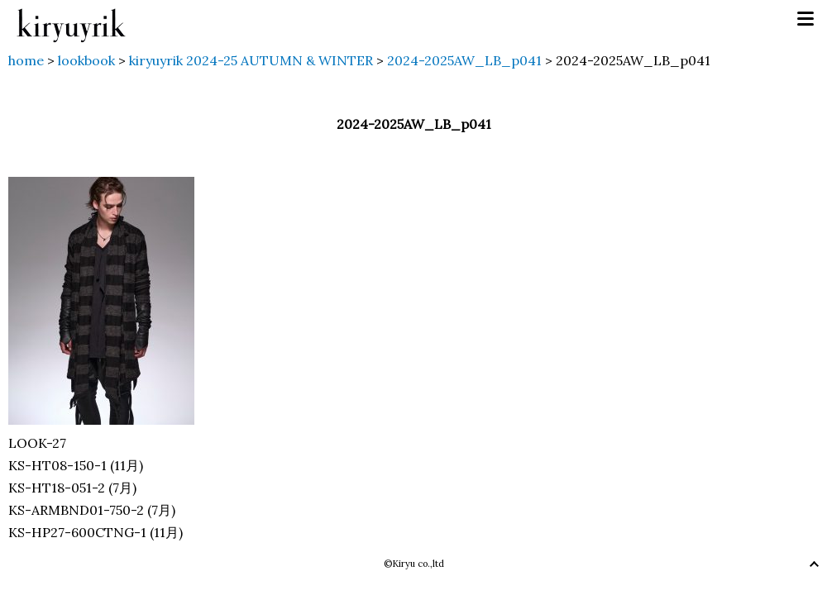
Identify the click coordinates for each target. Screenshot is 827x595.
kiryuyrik (71, 19)
